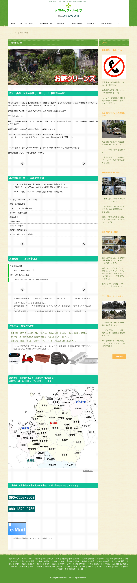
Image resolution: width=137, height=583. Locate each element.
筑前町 (76, 561)
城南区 (37, 559)
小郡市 (116, 567)
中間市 (83, 564)
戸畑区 (32, 567)
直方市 (114, 561)
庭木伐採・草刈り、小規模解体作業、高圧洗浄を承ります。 (68, 9)
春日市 (92, 559)
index (13, 24)
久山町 (22, 561)
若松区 (39, 567)
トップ (10, 33)
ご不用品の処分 (76, 24)
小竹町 (17, 564)
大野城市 (100, 559)
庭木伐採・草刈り (27, 24)
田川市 (122, 561)
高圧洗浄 (60, 24)
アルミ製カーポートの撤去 (112, 296)
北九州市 (98, 564)
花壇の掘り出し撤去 (110, 232)
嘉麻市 (107, 561)
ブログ (119, 24)
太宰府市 (109, 559)
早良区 (50, 559)
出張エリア (91, 24)
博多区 (24, 559)
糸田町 (32, 564)
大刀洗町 (59, 569)
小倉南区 (23, 567)
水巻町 (74, 567)
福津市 (76, 559)
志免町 (61, 561)
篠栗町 (46, 561)
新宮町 (15, 561)
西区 (57, 559)
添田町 (75, 564)
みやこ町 (90, 567)
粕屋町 (39, 561)
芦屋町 (67, 567)
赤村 (69, 564)
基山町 (80, 569)
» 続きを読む (119, 357)
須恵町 (54, 561)
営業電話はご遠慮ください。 (113, 50)
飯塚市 (99, 561)
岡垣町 (59, 567)
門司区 (107, 564)
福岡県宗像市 (67, 559)
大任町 (54, 564)
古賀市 (84, 559)
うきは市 (124, 567)
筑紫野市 (118, 559)
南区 (44, 559)
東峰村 (84, 561)
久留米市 (107, 567)
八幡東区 (115, 564)
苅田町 (82, 567)
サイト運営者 (106, 24)
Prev (22, 163)
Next (84, 163)
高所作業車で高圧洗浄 (110, 172)
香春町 (47, 564)
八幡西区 (124, 564)
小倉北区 (14, 567)
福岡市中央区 (14, 559)
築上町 (99, 567)
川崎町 (62, 564)
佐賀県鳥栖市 (70, 569)
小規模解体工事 (46, 24)
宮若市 (92, 561)
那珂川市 (30, 561)
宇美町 (69, 561)
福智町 (24, 564)
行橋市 (90, 564)
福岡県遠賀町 (50, 567)
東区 (31, 559)
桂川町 (39, 564)
